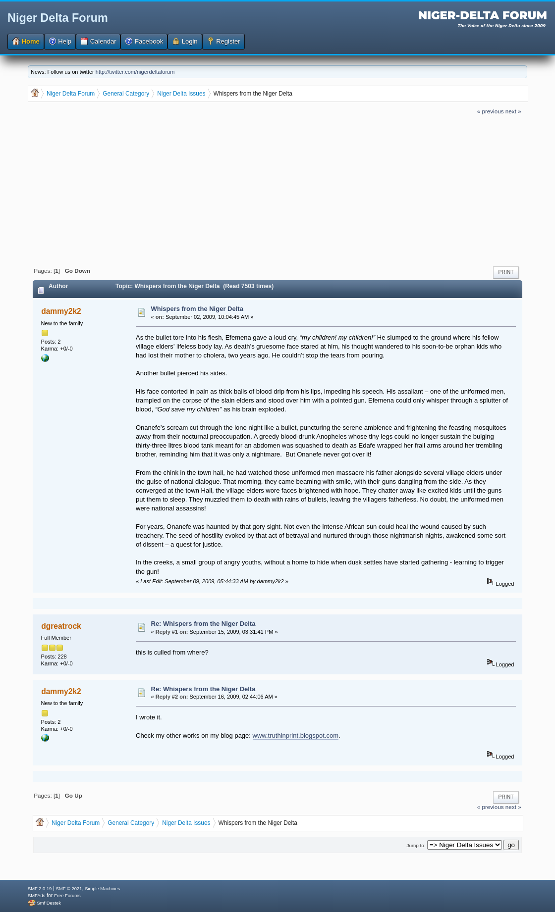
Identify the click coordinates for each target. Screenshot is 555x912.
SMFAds (36, 895)
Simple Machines (102, 888)
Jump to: (416, 845)
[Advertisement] (277, 189)
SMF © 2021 (69, 888)
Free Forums (67, 895)
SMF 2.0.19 (40, 888)
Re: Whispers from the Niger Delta (203, 623)
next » (513, 111)
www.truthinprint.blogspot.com (295, 735)
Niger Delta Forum (57, 17)
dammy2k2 (61, 311)
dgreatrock (61, 626)
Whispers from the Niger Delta (197, 308)
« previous (490, 111)
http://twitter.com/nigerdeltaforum (135, 72)
